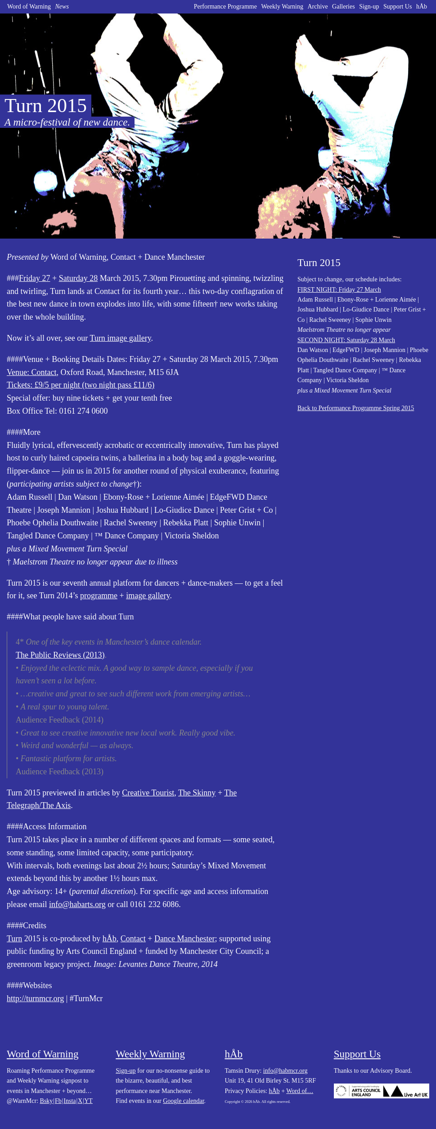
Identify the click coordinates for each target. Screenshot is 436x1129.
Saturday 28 (78, 278)
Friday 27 (34, 278)
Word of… (299, 1091)
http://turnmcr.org (35, 998)
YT (88, 1100)
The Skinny (197, 792)
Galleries (343, 6)
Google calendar (183, 1100)
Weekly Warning (282, 6)
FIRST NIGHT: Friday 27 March (339, 289)
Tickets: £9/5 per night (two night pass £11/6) (80, 384)
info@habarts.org (77, 904)
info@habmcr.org (285, 1070)
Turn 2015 (319, 262)
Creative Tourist (148, 792)
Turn (14, 938)
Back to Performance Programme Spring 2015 (355, 408)
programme (98, 595)
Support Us (397, 6)
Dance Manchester (184, 938)
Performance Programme (225, 6)
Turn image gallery (120, 338)
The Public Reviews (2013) (60, 654)
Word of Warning (29, 6)
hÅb (421, 6)
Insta (69, 1100)
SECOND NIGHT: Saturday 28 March (346, 340)
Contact (133, 938)
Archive (318, 6)
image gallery (148, 595)
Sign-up (369, 6)
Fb (58, 1100)
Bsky (46, 1100)
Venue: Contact (31, 372)
